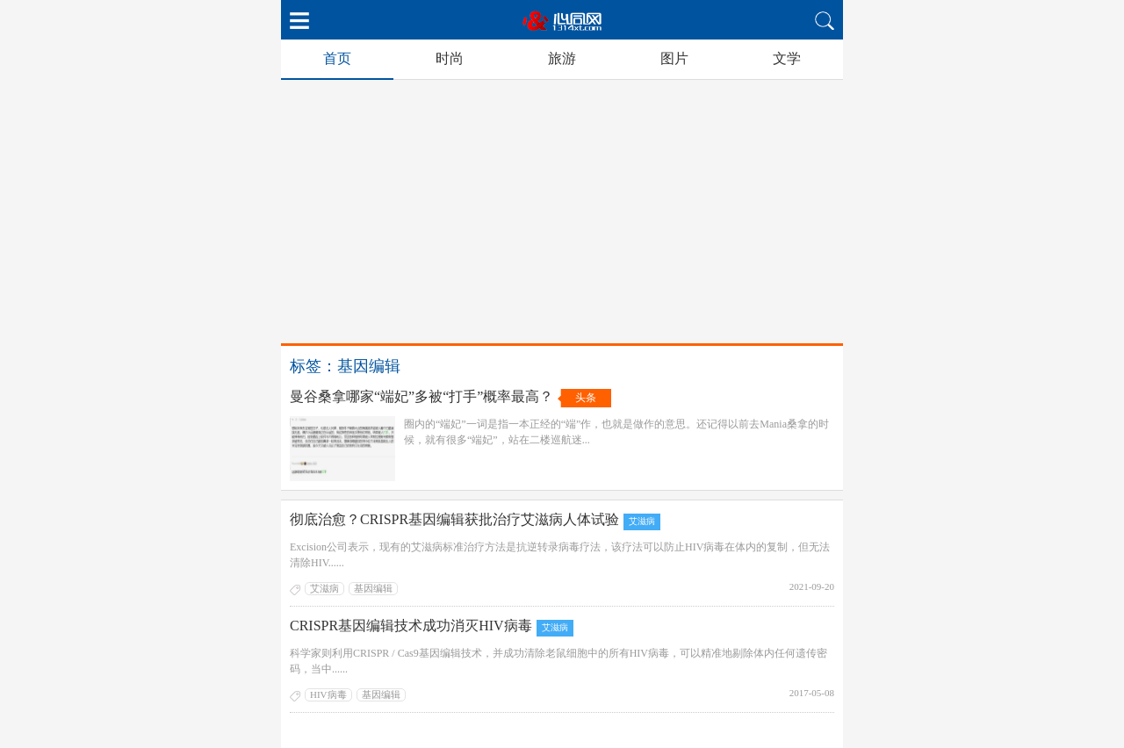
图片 (674, 58)
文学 (787, 58)
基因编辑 (373, 588)
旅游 (562, 58)
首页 (337, 58)
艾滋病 (642, 521)
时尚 (450, 58)
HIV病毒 (328, 694)
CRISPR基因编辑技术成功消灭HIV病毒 (411, 625)
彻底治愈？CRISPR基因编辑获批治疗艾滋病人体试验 (454, 519)
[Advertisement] (562, 211)
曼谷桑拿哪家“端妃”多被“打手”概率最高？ (421, 396)
